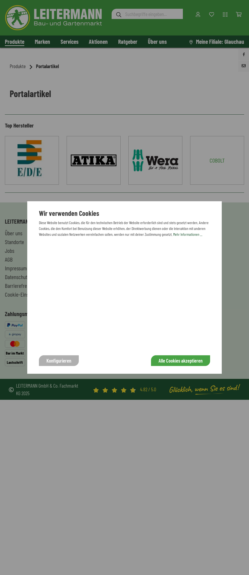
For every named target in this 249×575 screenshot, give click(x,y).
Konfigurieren (58, 360)
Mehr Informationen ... (187, 234)
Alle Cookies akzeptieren (181, 360)
